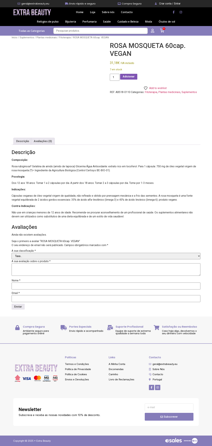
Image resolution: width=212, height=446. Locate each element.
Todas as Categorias (32, 31)
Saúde (107, 21)
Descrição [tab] (22, 141)
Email (16, 293)
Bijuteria (70, 21)
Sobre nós (108, 12)
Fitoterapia (65, 37)
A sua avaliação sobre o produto (31, 261)
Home (79, 12)
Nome (16, 280)
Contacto (127, 12)
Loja (92, 12)
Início (14, 37)
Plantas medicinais (46, 37)
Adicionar (129, 76)
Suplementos (27, 37)
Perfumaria (89, 21)
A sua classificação (24, 251)
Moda (148, 21)
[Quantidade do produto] (114, 77)
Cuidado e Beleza (127, 21)
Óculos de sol (167, 21)
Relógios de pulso (48, 21)
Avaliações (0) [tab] (43, 141)
